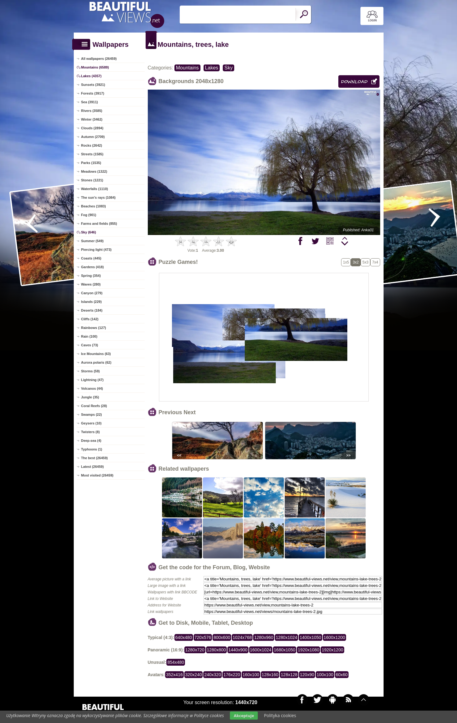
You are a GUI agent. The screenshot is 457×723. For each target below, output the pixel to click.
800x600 (221, 637)
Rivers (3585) (92, 111)
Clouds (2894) (92, 128)
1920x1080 (308, 649)
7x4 (375, 262)
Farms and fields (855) (99, 223)
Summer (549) (92, 241)
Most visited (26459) (97, 475)
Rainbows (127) (93, 328)
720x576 (203, 637)
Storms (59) (90, 371)
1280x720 (194, 649)
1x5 (346, 262)
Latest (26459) (92, 466)
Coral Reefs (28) (94, 406)
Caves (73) (89, 345)
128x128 (289, 674)
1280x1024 (286, 637)
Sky (228, 67)
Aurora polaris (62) (96, 362)
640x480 (183, 637)
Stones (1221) (92, 180)
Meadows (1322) (94, 171)
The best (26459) (94, 458)
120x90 (307, 674)
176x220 (231, 674)
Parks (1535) (91, 163)
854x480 (175, 662)
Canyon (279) (92, 293)
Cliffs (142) (90, 319)
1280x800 (216, 649)
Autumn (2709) (93, 137)
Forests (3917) (92, 93)
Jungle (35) (90, 397)
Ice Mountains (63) (96, 354)
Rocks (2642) (91, 145)
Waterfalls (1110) (94, 189)
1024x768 (242, 637)
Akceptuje (244, 715)
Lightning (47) (92, 380)
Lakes (211, 67)
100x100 (325, 674)
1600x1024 (260, 649)
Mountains (187, 67)
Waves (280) (91, 284)
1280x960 (263, 637)
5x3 (365, 262)
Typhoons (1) (91, 449)
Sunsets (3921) (93, 84)
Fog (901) (88, 215)
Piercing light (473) (96, 249)
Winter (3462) (92, 119)
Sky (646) (88, 232)
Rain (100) (89, 336)
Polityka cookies (280, 715)
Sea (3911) (89, 102)
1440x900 (238, 649)
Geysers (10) (91, 423)
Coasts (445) (91, 258)
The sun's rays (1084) (98, 197)
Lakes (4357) (91, 76)
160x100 (251, 674)
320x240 (193, 674)
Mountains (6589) (95, 67)
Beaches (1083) (93, 206)
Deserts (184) (92, 310)
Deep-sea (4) (91, 440)
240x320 (212, 674)
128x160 (270, 674)
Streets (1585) (92, 154)
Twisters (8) (90, 432)
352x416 (174, 674)
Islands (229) (91, 302)
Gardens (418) (92, 267)
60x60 (342, 674)
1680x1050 (284, 649)
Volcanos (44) (92, 388)
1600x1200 (334, 637)
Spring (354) (91, 275)
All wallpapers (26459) (99, 58)
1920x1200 (332, 649)
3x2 (355, 262)
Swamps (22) (91, 414)
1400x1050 (310, 637)
